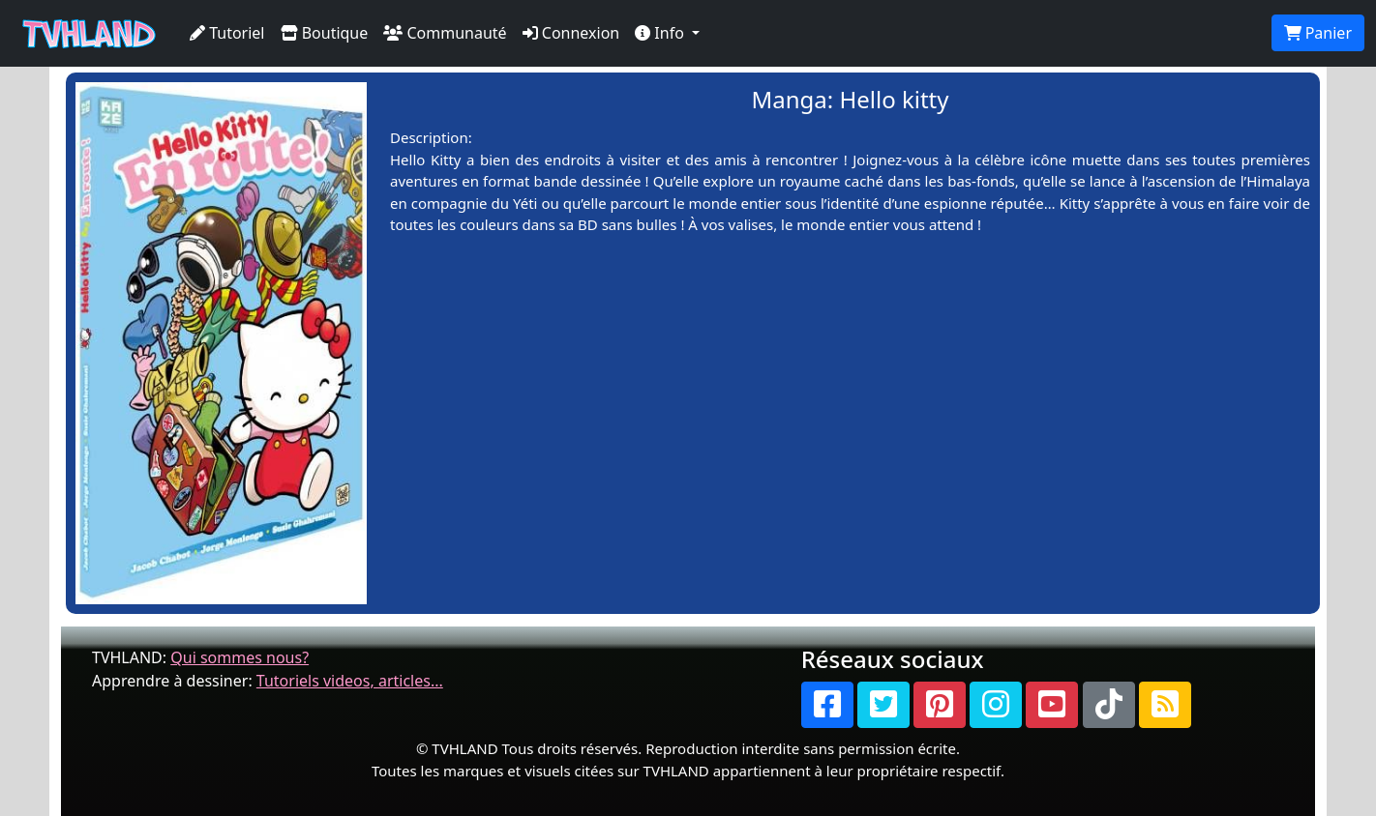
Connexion (571, 33)
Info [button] (661, 33)
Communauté (444, 33)
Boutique (325, 33)
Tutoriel (227, 33)
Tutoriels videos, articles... (349, 680)
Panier (1318, 33)
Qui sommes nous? (239, 657)
